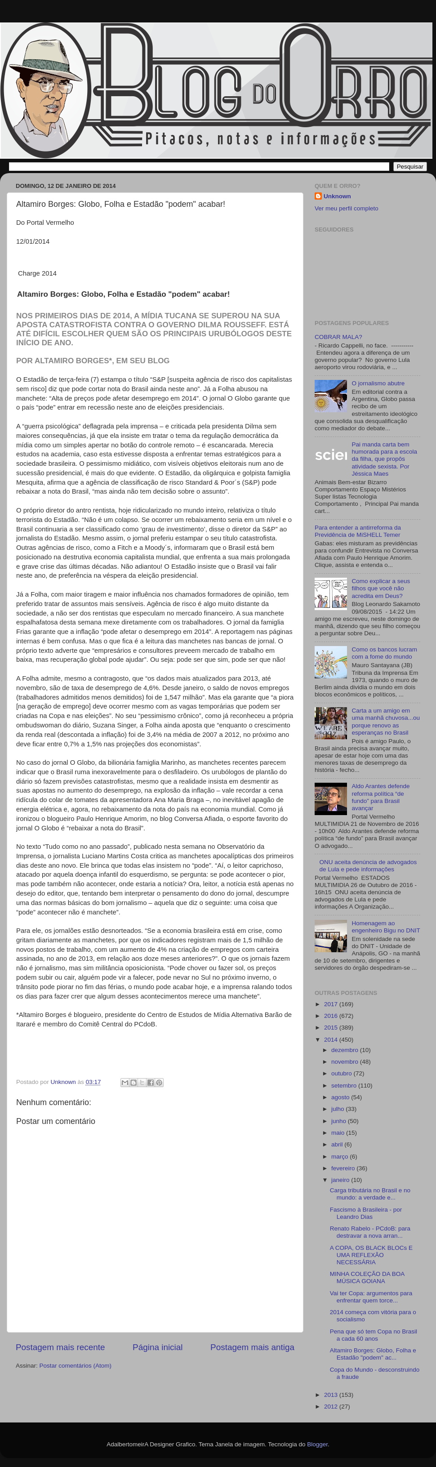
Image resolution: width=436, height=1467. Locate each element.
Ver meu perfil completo (346, 208)
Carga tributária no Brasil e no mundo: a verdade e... (370, 1194)
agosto (341, 1097)
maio (338, 1132)
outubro (342, 1073)
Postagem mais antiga (252, 1347)
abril (337, 1144)
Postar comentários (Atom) (76, 1365)
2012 (331, 1406)
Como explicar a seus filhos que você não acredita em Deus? (380, 588)
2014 (331, 1039)
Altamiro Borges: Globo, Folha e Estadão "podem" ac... (373, 1354)
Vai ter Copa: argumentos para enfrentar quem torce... (371, 1297)
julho (338, 1109)
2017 (331, 1004)
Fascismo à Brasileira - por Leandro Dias (366, 1213)
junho (339, 1121)
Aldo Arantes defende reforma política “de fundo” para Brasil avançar (380, 797)
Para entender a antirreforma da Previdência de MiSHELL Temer (358, 531)
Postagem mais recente (60, 1347)
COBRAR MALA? (338, 337)
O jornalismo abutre (378, 383)
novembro (345, 1061)
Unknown (337, 196)
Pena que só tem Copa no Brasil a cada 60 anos (373, 1335)
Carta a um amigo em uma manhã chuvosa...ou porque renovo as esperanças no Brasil (385, 721)
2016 (331, 1015)
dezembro (345, 1050)
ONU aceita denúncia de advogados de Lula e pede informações (368, 866)
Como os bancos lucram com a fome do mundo (384, 653)
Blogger (317, 1444)
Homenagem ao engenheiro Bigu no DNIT (385, 927)
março (340, 1156)
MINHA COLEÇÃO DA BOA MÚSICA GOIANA (367, 1277)
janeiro (341, 1180)
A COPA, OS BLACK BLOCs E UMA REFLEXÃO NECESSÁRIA (371, 1255)
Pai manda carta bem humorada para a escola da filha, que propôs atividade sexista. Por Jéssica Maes (384, 459)
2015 (331, 1027)
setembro (344, 1085)
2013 (331, 1394)
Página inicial (157, 1347)
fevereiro (343, 1168)
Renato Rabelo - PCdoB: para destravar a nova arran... (370, 1232)
